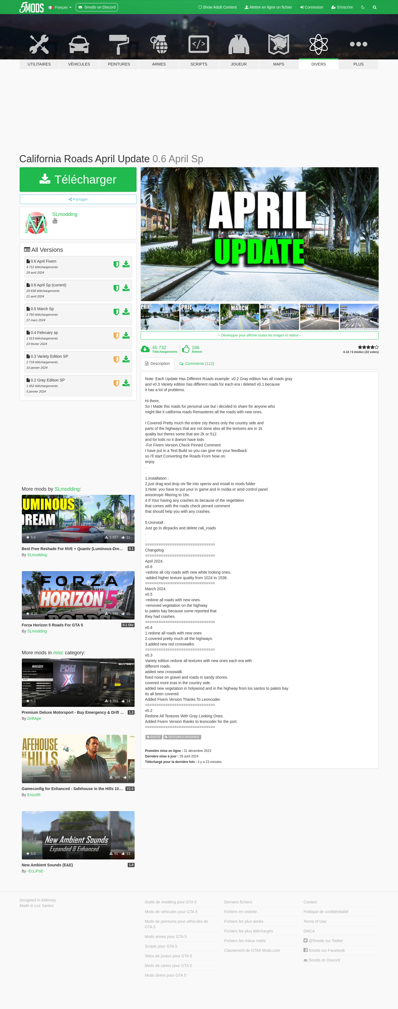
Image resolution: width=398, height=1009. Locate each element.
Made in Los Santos (37, 905)
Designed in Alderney (38, 900)
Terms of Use (314, 921)
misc (58, 652)
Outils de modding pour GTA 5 (171, 902)
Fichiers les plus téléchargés (248, 931)
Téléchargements (164, 351)
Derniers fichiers (238, 902)
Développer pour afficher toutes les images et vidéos (260, 335)
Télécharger (78, 179)
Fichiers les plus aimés (243, 921)
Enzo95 (33, 795)
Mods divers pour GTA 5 (165, 975)
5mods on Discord (321, 960)
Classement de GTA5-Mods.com (252, 950)
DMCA (309, 931)
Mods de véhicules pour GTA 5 (171, 911)
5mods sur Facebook (324, 950)
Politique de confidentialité (326, 911)
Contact (310, 902)
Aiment (197, 351)
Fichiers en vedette (240, 911)
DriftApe (34, 718)
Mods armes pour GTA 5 (166, 936)
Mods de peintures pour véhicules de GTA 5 (176, 924)
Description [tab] (157, 363)
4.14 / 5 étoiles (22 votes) (361, 352)
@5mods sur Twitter (323, 940)
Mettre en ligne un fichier (268, 7)
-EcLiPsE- (35, 871)
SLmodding (64, 214)
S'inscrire (342, 7)
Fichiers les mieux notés (245, 941)
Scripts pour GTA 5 (161, 946)
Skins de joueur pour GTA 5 (168, 956)
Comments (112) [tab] (196, 363)
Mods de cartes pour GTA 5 (168, 965)
